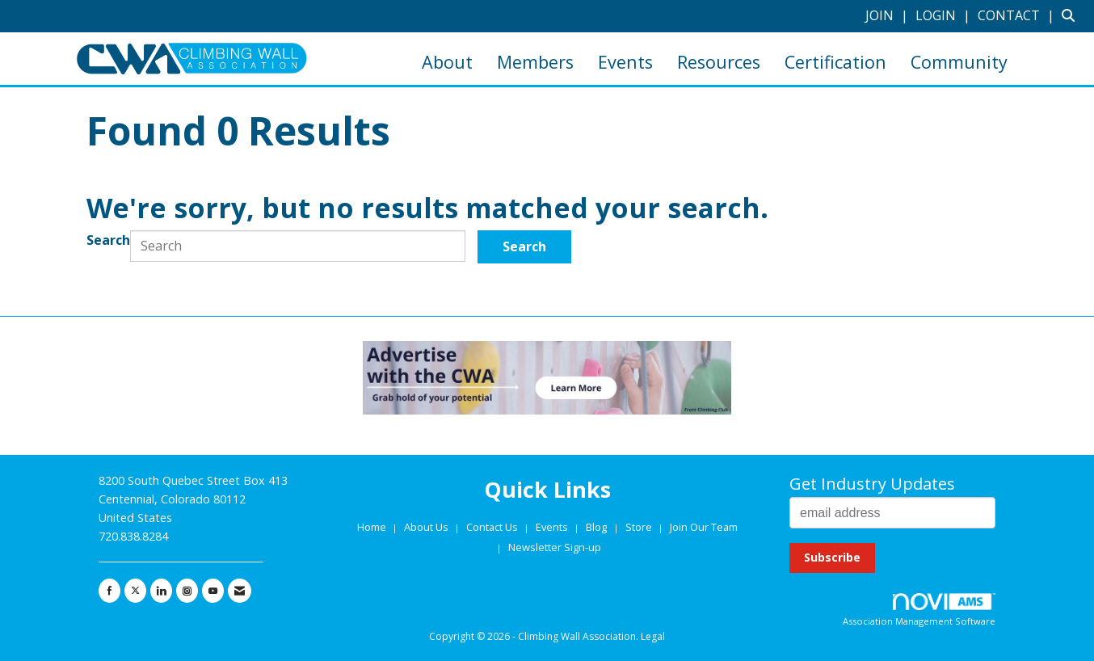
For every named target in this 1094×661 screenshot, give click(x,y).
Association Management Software (919, 610)
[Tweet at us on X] (135, 591)
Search (108, 240)
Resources (718, 62)
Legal (653, 636)
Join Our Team (704, 527)
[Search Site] (1072, 15)
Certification (835, 62)
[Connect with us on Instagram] (187, 591)
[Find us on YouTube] (213, 591)
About (447, 62)
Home (373, 527)
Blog (596, 527)
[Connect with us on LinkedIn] (161, 591)
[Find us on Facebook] (109, 591)
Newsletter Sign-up (554, 547)
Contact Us (493, 527)
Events (625, 62)
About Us (427, 527)
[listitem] (888, 15)
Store (639, 527)
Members (535, 62)
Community (959, 62)
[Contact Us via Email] (239, 591)
